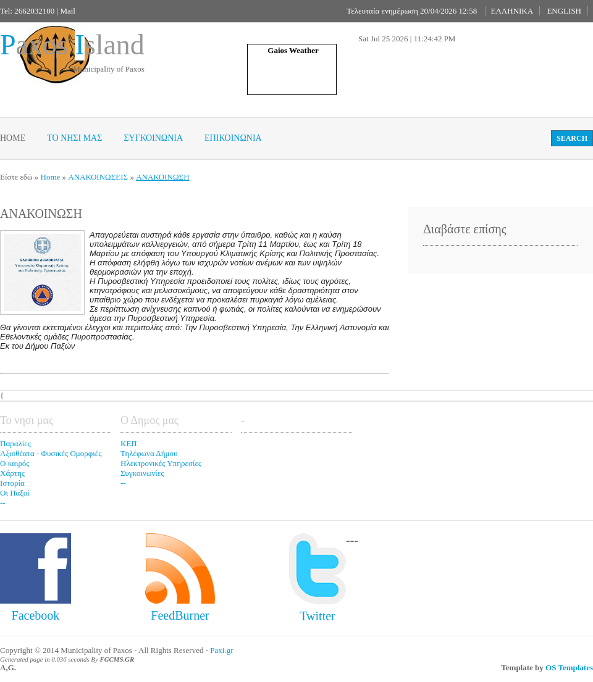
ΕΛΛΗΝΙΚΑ (511, 10)
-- (3, 502)
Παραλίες (15, 443)
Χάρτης (12, 473)
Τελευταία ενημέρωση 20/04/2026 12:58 (412, 10)
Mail (67, 10)
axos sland (72, 44)
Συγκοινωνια (153, 138)
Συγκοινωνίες (142, 473)
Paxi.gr (221, 650)
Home (12, 138)
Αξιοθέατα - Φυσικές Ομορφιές (50, 453)
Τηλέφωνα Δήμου (148, 453)
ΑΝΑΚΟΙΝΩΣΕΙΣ (98, 176)
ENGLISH (564, 10)
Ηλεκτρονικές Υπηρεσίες (160, 463)
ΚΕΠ (128, 443)
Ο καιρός (15, 463)
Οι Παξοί (15, 492)
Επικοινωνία (233, 138)
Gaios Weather (292, 50)
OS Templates (569, 667)
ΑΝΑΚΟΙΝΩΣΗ (162, 176)
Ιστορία (12, 483)
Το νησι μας (74, 138)
